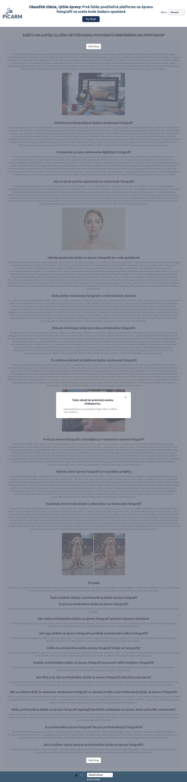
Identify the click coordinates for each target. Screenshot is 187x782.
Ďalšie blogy (93, 46)
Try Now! (91, 19)
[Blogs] (80, 774)
